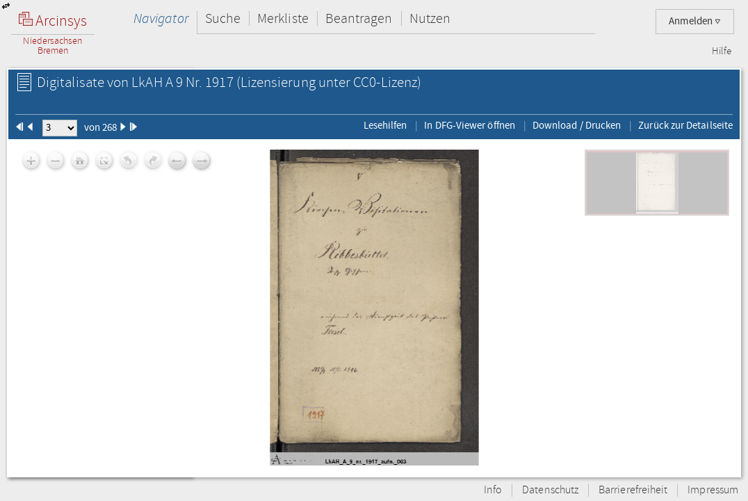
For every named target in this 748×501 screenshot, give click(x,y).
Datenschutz (550, 490)
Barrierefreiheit (633, 490)
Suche (223, 18)
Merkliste (283, 18)
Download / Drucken (576, 125)
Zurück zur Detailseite (685, 125)
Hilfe (721, 51)
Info (493, 490)
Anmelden (695, 21)
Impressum (713, 490)
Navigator (160, 18)
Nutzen (429, 18)
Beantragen (359, 18)
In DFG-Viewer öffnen (469, 125)
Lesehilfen (385, 125)
